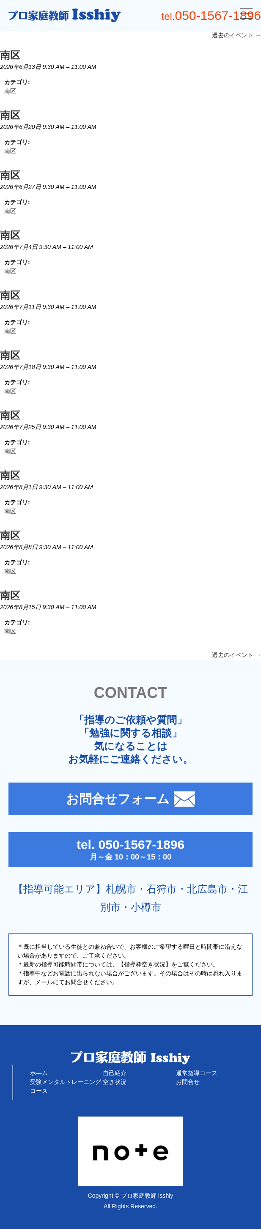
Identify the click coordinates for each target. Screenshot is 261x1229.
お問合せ (188, 1081)
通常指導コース (196, 1073)
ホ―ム (39, 1073)
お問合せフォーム (130, 799)
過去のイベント (236, 35)
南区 (10, 91)
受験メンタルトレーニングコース (65, 1086)
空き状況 (114, 1081)
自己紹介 (114, 1073)
